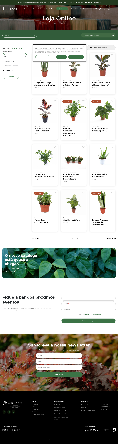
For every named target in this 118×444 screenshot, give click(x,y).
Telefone (67, 309)
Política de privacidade (63, 381)
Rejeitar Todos (61, 56)
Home (55, 23)
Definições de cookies (43, 57)
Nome (66, 298)
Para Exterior (85, 404)
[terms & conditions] (88, 314)
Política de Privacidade (60, 410)
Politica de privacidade (93, 314)
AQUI (58, 52)
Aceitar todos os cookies (76, 56)
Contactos (86, 9)
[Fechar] (84, 46)
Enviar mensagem (88, 321)
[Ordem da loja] (101, 47)
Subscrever (59, 374)
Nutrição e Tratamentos (88, 410)
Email (66, 304)
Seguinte (109, 238)
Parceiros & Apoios (59, 407)
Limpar (11, 76)
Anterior (37, 238)
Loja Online (61, 9)
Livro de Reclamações (60, 414)
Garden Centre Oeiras (38, 414)
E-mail (40, 361)
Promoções (104, 409)
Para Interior (84, 407)
